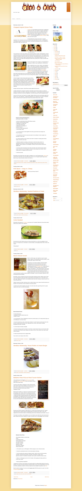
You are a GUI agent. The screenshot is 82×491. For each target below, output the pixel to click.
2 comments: (26, 472)
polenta (43, 162)
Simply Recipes (56, 179)
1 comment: (26, 184)
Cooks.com (55, 115)
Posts (55, 198)
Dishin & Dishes (56, 117)
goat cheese (33, 162)
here (46, 465)
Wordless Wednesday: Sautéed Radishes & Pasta (29, 191)
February (56, 79)
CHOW (54, 107)
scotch (20, 340)
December (57, 51)
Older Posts (47, 476)
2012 (55, 47)
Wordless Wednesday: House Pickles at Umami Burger (30, 345)
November (57, 52)
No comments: (26, 213)
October (56, 54)
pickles (17, 372)
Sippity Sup (55, 181)
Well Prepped (55, 188)
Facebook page (16, 469)
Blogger (45, 485)
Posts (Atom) (20, 478)
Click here (45, 155)
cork (17, 250)
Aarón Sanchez (18, 162)
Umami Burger (21, 372)
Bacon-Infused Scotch (20, 256)
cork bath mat (25, 222)
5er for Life (55, 94)
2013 (55, 45)
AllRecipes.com (56, 99)
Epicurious (55, 121)
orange (36, 162)
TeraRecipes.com (56, 84)
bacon (31, 82)
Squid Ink (55, 183)
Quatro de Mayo (43, 35)
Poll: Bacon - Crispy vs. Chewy (23, 168)
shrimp (46, 162)
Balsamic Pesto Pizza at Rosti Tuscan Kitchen (28, 377)
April (56, 76)
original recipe (40, 162)
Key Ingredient (55, 155)
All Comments (56, 200)
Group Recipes (56, 144)
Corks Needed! (18, 220)
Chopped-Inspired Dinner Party (23, 27)
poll (19, 186)
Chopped (29, 29)
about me (18, 18)
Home (31, 476)
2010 (55, 50)
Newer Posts (16, 476)
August (56, 70)
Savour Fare (55, 172)
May (56, 74)
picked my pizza (28, 380)
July (55, 71)
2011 (55, 48)
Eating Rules (55, 119)
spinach (15, 163)
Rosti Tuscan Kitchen (21, 381)
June (56, 73)
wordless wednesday (26, 372)
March (56, 77)
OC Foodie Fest (39, 266)
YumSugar (55, 193)
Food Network (29, 162)
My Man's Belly (56, 160)
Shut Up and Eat (56, 177)
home (14, 18)
